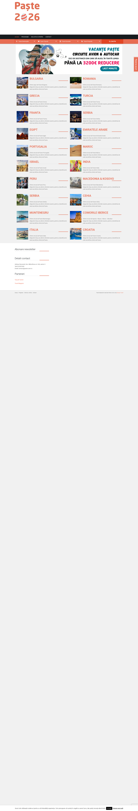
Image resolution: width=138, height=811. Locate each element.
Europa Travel (120, 292)
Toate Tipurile (44, 41)
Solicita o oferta (37, 37)
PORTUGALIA (38, 146)
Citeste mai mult (118, 808)
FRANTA (35, 112)
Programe (25, 37)
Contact (48, 37)
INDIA (86, 161)
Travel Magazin (19, 283)
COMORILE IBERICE (95, 212)
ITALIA (34, 229)
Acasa (17, 37)
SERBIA (88, 112)
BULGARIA (36, 78)
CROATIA (89, 229)
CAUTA (112, 41)
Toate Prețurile (88, 41)
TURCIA (88, 95)
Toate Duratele (66, 41)
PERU (33, 178)
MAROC (88, 146)
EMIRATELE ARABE (95, 129)
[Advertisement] (99, 18)
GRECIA (35, 95)
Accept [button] (109, 808)
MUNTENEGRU (39, 212)
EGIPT (33, 129)
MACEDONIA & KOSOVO (98, 178)
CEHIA (87, 195)
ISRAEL (34, 161)
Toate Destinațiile (24, 41)
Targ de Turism (19, 280)
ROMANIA (89, 78)
